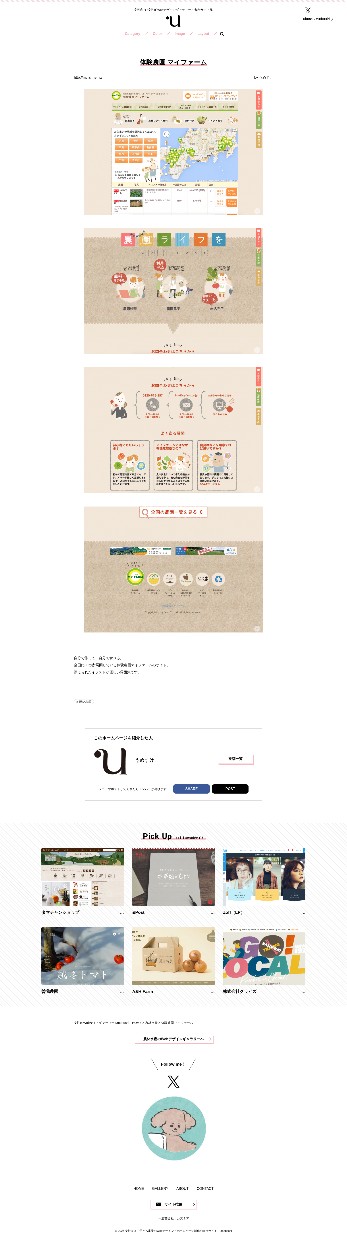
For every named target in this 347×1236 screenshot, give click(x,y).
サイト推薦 (173, 1204)
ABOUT (182, 1188)
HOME (138, 1188)
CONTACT (205, 1188)
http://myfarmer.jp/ (88, 77)
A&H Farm (142, 991)
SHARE (191, 789)
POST (230, 789)
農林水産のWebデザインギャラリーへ (173, 1039)
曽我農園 (49, 991)
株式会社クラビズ (239, 991)
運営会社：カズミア (175, 1218)
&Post (138, 912)
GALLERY (160, 1188)
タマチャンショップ (60, 912)
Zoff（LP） (234, 912)
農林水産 (84, 701)
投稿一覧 (235, 759)
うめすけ (266, 77)
